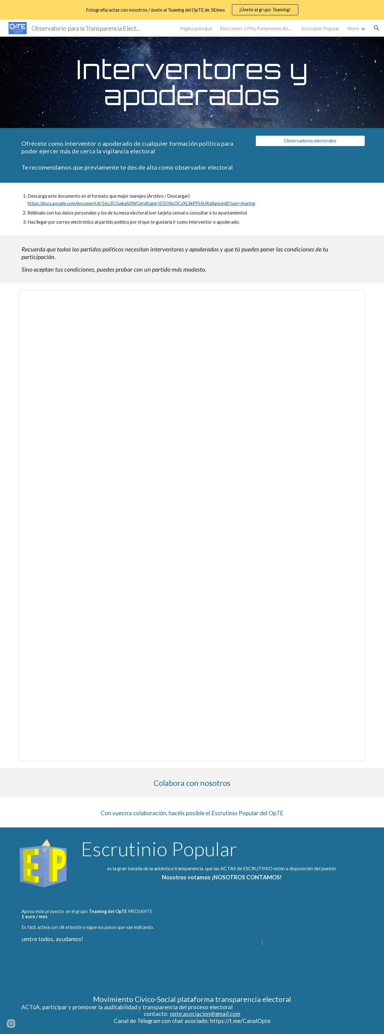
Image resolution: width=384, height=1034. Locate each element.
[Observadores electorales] (310, 141)
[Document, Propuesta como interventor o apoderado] (192, 525)
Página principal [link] (196, 28)
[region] (192, 10)
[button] (376, 28)
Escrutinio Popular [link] (320, 28)
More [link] (353, 28)
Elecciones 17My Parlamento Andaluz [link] (256, 28)
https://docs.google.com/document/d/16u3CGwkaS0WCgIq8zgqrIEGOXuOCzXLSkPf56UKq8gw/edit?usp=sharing (141, 203)
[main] (192, 82)
